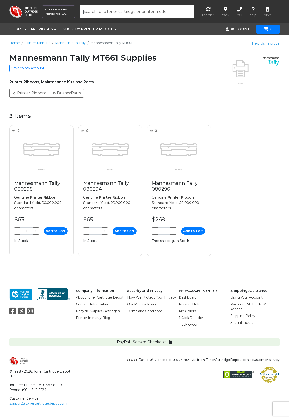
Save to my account (27, 68)
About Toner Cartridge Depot (99, 297)
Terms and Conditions (144, 311)
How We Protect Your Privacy (151, 297)
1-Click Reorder (191, 318)
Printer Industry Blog (93, 318)
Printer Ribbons (37, 43)
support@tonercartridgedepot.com (38, 403)
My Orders (187, 311)
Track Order (188, 324)
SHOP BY (32, 29)
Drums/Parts (66, 92)
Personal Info (190, 304)
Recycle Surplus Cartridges (98, 311)
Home (14, 43)
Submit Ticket (241, 323)
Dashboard (188, 297)
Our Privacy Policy (142, 304)
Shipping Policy (242, 316)
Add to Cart (56, 231)
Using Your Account (246, 297)
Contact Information (92, 304)
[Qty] (26, 231)
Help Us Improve (266, 43)
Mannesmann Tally (70, 43)
